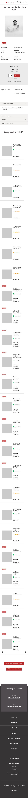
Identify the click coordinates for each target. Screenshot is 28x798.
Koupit (16, 76)
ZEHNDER (16, 50)
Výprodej (14, 722)
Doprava (14, 733)
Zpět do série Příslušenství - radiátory (14, 663)
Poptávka (14, 119)
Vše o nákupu (14, 743)
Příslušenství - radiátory (19, 52)
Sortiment (14, 717)
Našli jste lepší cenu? (14, 123)
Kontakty (14, 749)
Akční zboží (14, 728)
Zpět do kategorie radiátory (14, 669)
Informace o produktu (14, 103)
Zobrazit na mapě (14, 774)
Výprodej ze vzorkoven (14, 738)
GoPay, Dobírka (17, 81)
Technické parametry (14, 116)
